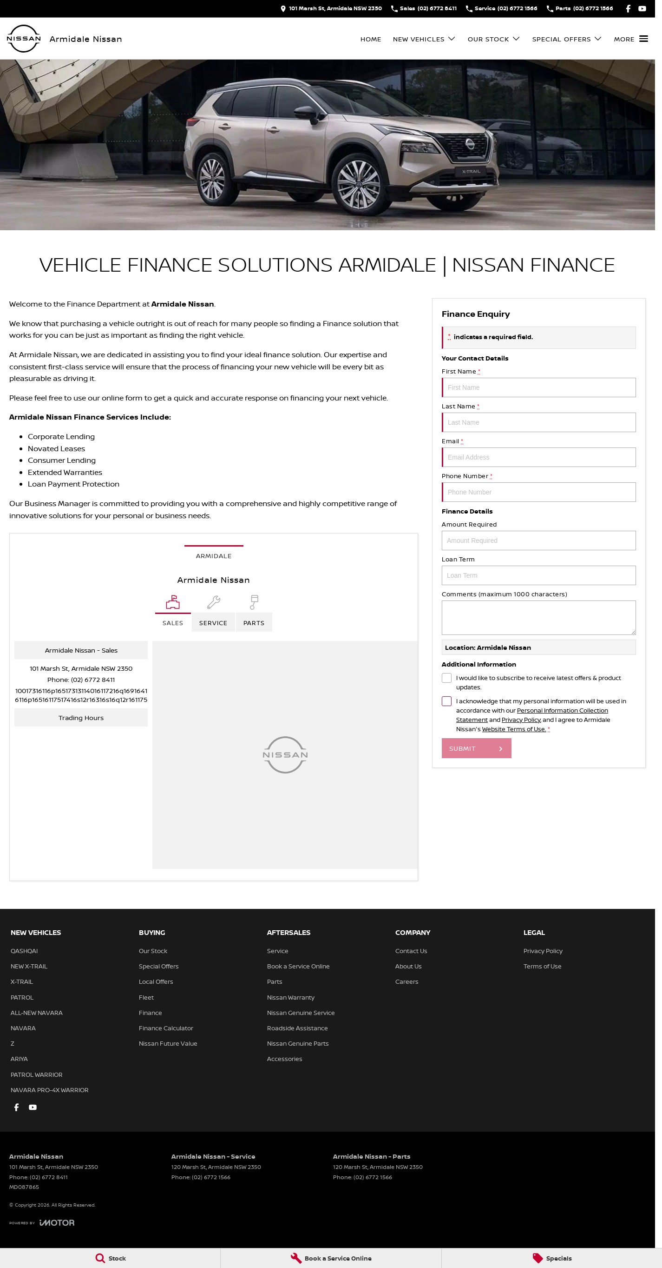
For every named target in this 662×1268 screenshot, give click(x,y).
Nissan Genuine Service (301, 1012)
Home (370, 38)
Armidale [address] (214, 555)
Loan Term (539, 570)
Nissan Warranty (291, 997)
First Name (539, 382)
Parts (274, 981)
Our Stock (153, 951)
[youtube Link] (642, 8)
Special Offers (159, 966)
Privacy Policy (543, 951)
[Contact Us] (331, 8)
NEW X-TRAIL (29, 966)
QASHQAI (24, 951)
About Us (408, 966)
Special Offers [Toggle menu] (567, 38)
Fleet (146, 997)
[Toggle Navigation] (631, 38)
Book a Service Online (298, 966)
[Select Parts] (254, 613)
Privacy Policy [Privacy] (521, 719)
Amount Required (539, 535)
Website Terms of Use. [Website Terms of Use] (514, 729)
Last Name (539, 417)
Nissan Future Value (168, 1043)
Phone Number (539, 487)
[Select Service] (213, 613)
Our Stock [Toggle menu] (494, 38)
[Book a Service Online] (331, 1258)
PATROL (22, 997)
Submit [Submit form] (462, 748)
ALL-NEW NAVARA (37, 1012)
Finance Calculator (166, 1028)
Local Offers (156, 981)
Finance (150, 1012)
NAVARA (23, 1028)
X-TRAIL (22, 981)
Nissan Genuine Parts (298, 1043)
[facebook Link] (628, 8)
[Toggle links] (41, 1222)
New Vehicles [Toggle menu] (424, 38)
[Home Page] (23, 39)
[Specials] (552, 1258)
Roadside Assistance (297, 1028)
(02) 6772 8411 (93, 679)
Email (539, 452)
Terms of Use (543, 966)
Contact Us (411, 951)
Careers (407, 981)
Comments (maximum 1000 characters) (539, 612)
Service (277, 951)
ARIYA (19, 1058)
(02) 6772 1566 (211, 1177)
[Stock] (110, 1258)
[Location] (173, 613)
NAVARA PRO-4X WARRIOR (50, 1090)
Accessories (284, 1058)
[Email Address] (81, 695)
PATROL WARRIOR (37, 1074)
